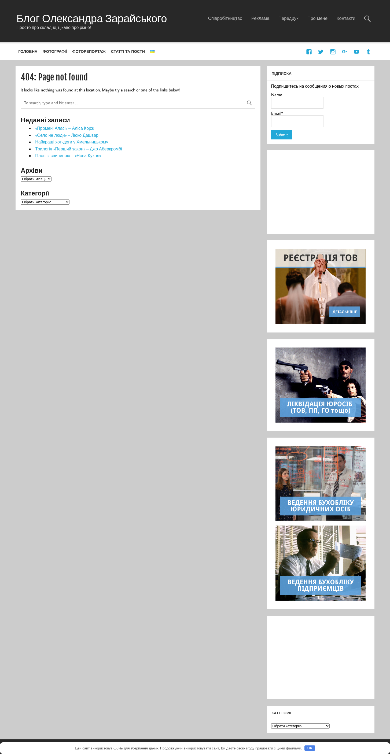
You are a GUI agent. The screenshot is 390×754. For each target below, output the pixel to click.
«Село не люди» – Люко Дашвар (66, 135)
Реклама (260, 18)
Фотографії (55, 51)
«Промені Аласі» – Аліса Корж (64, 128)
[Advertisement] (320, 192)
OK (309, 748)
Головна (27, 51)
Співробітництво (225, 18)
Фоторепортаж (89, 51)
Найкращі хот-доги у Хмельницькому (71, 142)
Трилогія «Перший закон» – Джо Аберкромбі (78, 148)
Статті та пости (128, 51)
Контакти (346, 18)
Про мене (317, 18)
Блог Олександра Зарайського (91, 18)
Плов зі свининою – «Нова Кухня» (68, 155)
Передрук (288, 18)
